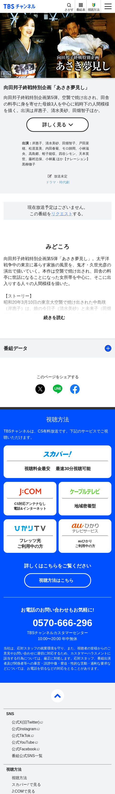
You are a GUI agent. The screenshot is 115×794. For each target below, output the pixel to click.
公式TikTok (21, 736)
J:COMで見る (23, 791)
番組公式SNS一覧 (27, 756)
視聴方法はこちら (56, 580)
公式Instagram (24, 729)
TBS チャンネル (19, 6)
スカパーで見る (26, 784)
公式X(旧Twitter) (25, 722)
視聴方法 (93, 10)
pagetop (57, 695)
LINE (57, 389)
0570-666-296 (62, 623)
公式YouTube (23, 742)
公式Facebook (24, 749)
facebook (75, 389)
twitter (40, 389)
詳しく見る (54, 124)
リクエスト (62, 213)
